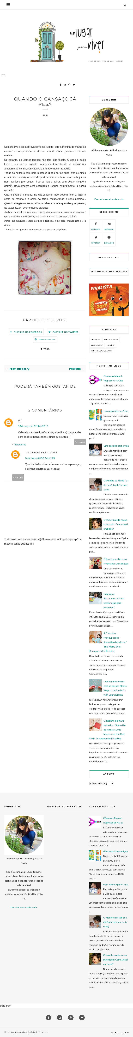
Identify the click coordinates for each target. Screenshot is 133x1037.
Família (110, 345)
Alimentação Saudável (101, 351)
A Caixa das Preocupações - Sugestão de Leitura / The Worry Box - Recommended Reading (107, 642)
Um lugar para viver (41, 452)
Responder (80, 442)
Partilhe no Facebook (28, 332)
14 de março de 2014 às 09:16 (33, 426)
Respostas (20, 444)
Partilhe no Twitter (65, 332)
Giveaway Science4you (116, 410)
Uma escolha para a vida (116, 445)
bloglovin (109, 239)
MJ (20, 420)
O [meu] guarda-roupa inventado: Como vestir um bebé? (116, 524)
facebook (95, 225)
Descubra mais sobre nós (109, 199)
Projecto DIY (97, 345)
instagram (109, 225)
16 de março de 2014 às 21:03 (40, 458)
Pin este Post (47, 340)
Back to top (120, 1032)
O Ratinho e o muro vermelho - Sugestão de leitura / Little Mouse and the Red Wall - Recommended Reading (107, 729)
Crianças (95, 339)
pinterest (95, 239)
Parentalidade (111, 339)
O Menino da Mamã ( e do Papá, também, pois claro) (115, 485)
